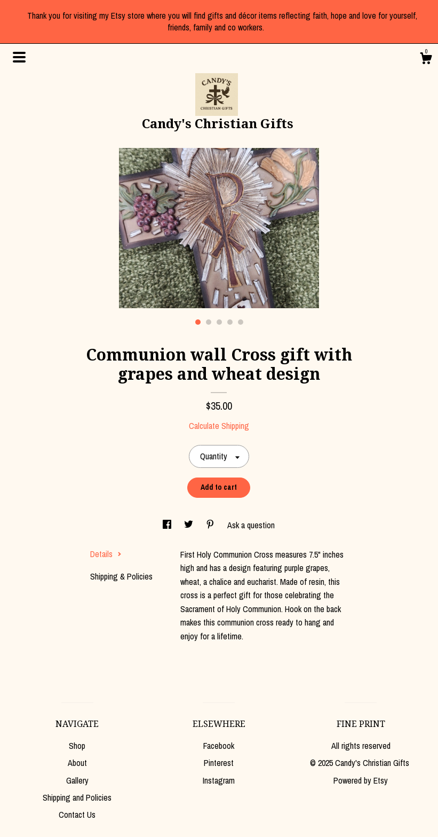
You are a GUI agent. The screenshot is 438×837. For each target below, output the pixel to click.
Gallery (77, 780)
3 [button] (219, 322)
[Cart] (426, 60)
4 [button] (230, 322)
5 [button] (240, 322)
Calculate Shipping (219, 426)
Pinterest (219, 763)
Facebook (218, 746)
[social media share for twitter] (189, 525)
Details (106, 554)
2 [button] (208, 322)
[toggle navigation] (19, 57)
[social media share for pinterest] (211, 525)
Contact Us (77, 814)
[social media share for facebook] (168, 525)
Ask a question (251, 525)
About (77, 763)
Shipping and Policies (77, 797)
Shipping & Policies (121, 576)
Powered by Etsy (360, 780)
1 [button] (198, 322)
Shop (77, 746)
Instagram (219, 780)
